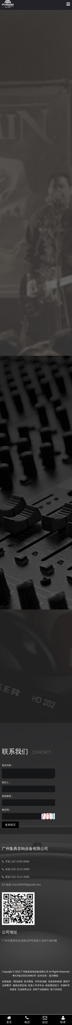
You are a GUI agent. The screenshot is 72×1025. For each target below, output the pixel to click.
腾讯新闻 (18, 981)
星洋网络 (53, 975)
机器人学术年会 (36, 985)
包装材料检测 (55, 981)
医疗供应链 (56, 989)
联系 (63, 1020)
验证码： (6, 809)
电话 (27, 1020)
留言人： (6, 782)
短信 (45, 1020)
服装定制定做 (20, 985)
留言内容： (7, 765)
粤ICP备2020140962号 (24, 975)
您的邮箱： (7, 796)
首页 (9, 1020)
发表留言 (10, 824)
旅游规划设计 (52, 985)
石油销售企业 (24, 989)
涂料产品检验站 (41, 989)
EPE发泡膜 (41, 981)
